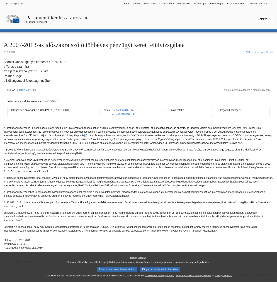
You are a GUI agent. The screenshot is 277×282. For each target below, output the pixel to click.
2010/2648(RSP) (26, 90)
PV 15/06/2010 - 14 (123, 110)
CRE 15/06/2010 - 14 (124, 113)
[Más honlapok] (260, 3)
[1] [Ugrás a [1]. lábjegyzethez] (85, 135)
